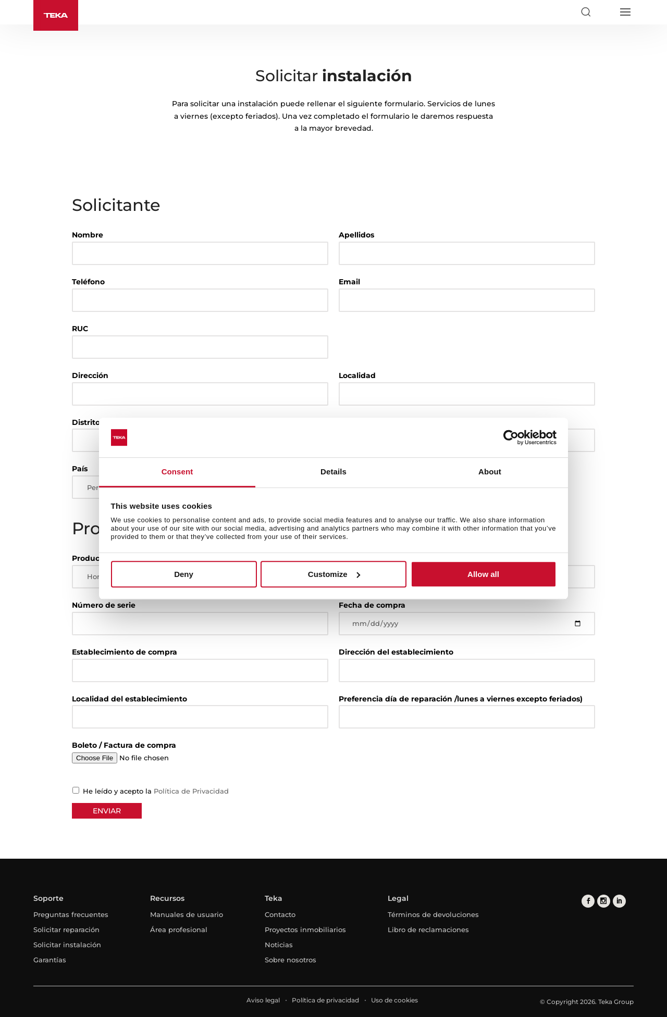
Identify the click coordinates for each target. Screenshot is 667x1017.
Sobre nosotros (290, 960)
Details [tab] (333, 472)
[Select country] (605, 12)
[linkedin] (619, 901)
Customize (334, 574)
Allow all (483, 574)
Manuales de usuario (186, 914)
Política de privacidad (325, 1000)
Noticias (279, 944)
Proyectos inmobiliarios (305, 929)
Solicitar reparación (66, 929)
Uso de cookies (394, 1000)
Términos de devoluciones (433, 914)
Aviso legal (263, 1000)
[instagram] (603, 901)
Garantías (49, 960)
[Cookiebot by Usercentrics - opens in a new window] (511, 437)
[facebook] (588, 901)
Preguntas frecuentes (70, 914)
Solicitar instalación (67, 944)
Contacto (280, 914)
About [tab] (489, 472)
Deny (183, 574)
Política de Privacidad (191, 791)
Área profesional (178, 929)
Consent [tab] (177, 472)
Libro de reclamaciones (428, 929)
